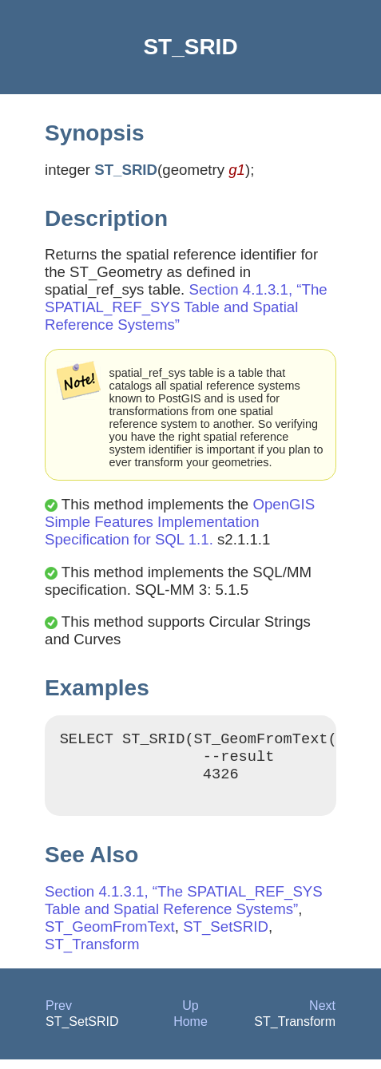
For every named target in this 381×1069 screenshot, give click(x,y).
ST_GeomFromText (110, 936)
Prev (59, 1015)
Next (322, 1015)
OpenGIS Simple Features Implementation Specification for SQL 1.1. (180, 522)
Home (190, 1031)
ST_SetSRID (225, 936)
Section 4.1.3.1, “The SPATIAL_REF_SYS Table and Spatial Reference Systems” (186, 307)
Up (190, 1015)
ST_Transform (92, 953)
